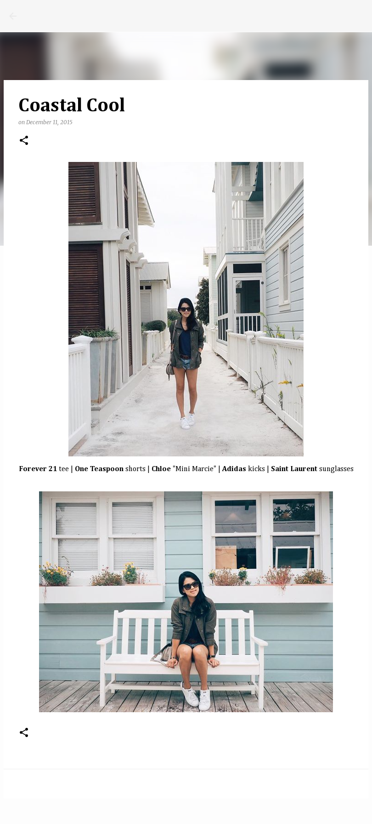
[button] (23, 141)
